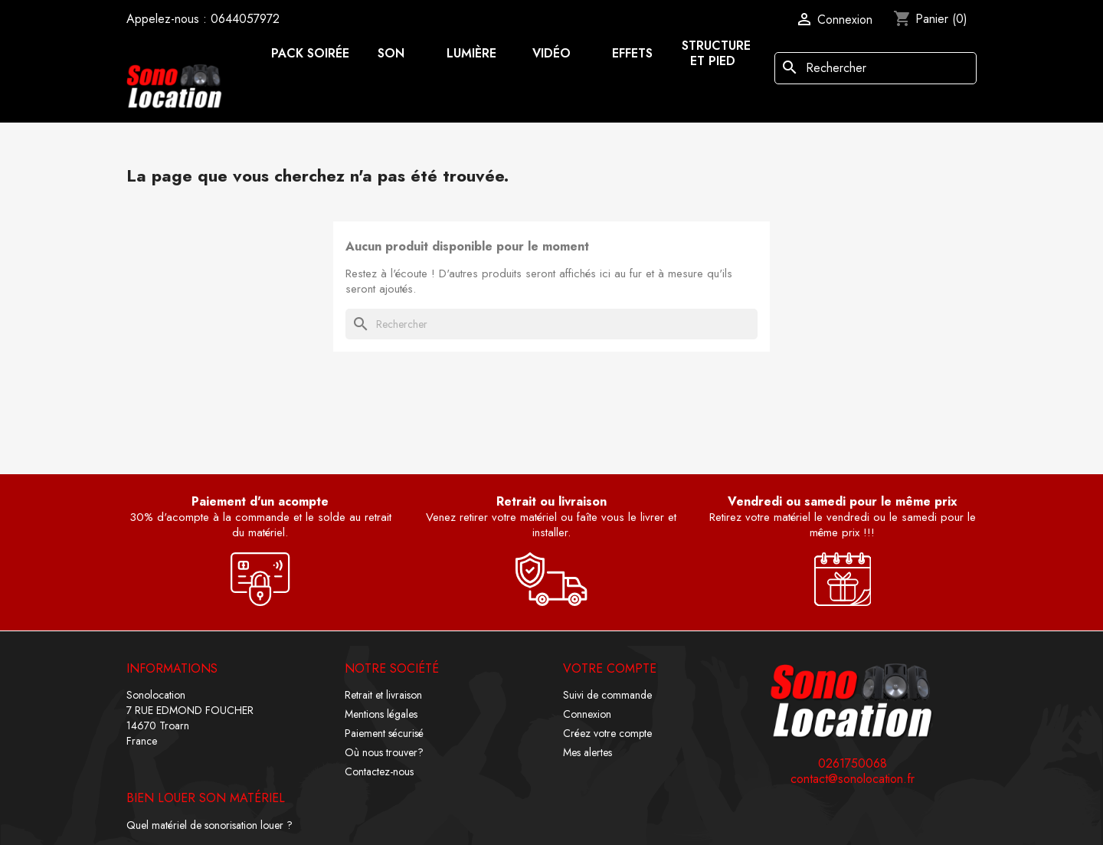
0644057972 (245, 19)
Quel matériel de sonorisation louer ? (209, 825)
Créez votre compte (607, 733)
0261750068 (852, 763)
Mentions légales (381, 714)
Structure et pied (716, 53)
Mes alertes (587, 752)
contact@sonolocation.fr (852, 779)
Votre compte (609, 668)
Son (391, 53)
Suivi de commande (607, 695)
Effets (632, 53)
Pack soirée (310, 53)
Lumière (471, 53)
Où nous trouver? (384, 752)
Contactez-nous (379, 771)
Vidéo (551, 53)
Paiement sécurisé (384, 733)
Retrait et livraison (383, 695)
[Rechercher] (875, 68)
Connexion (587, 714)
